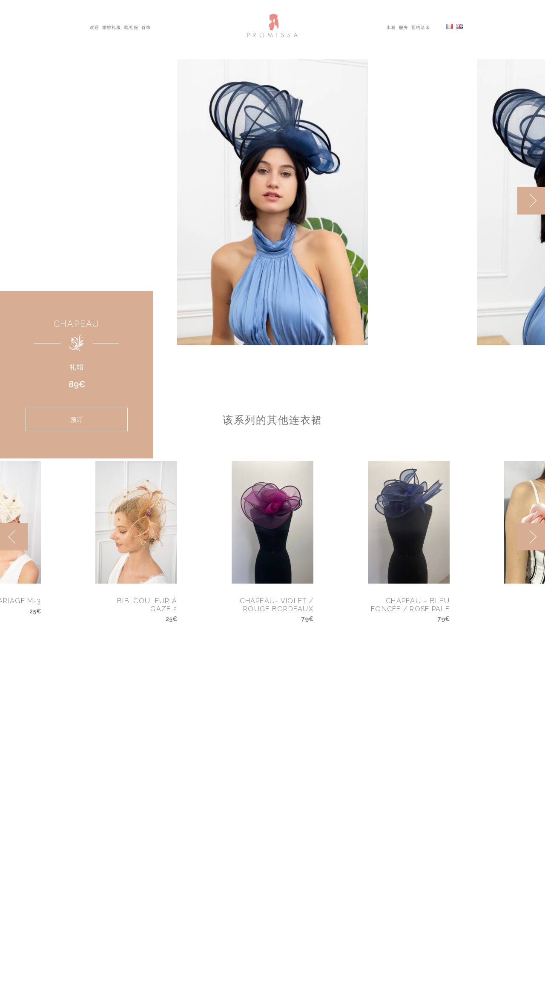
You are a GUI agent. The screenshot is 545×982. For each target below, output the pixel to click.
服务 (403, 26)
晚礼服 (131, 26)
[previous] (14, 536)
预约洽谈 (420, 26)
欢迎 (94, 26)
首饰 (146, 26)
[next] (531, 201)
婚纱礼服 (111, 26)
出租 (391, 26)
